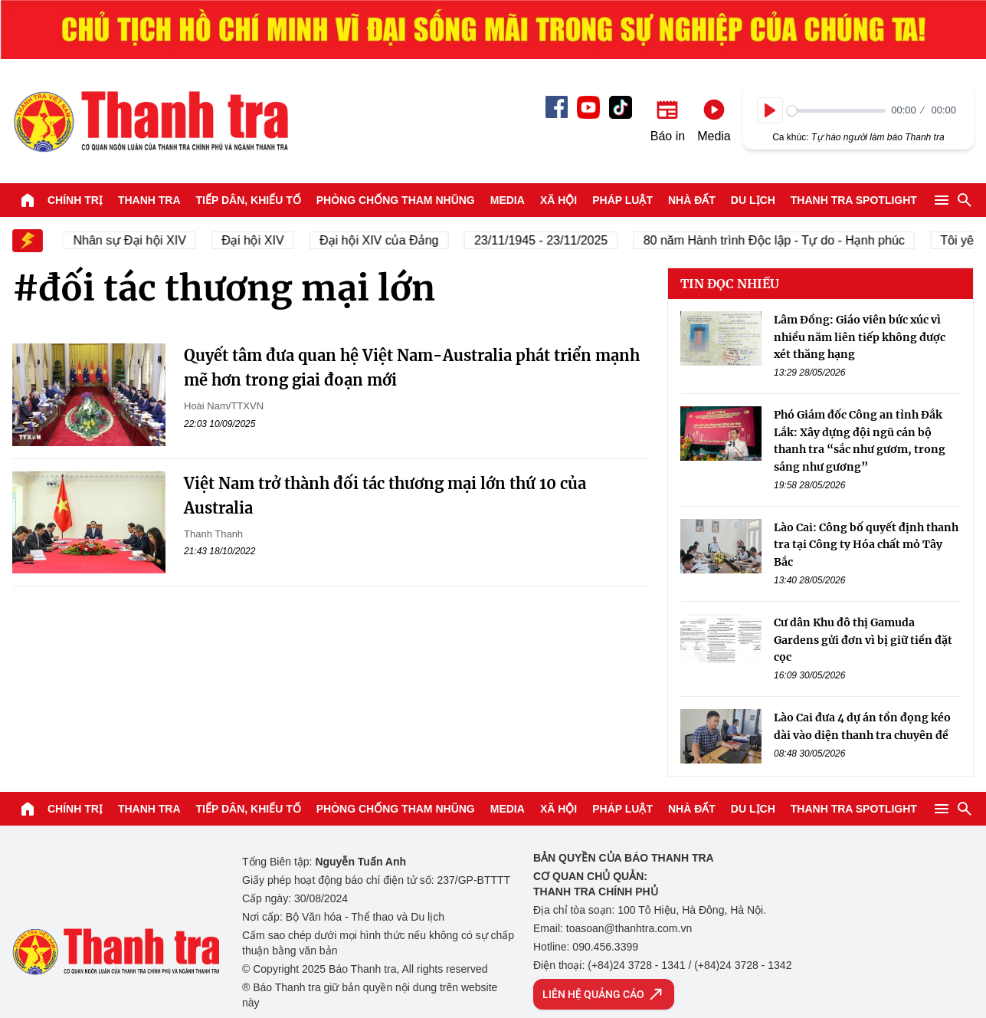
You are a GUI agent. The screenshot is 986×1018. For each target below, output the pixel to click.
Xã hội (558, 200)
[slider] (836, 110)
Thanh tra (149, 200)
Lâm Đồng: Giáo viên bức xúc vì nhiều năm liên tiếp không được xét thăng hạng (859, 337)
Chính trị (75, 200)
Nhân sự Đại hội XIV (140, 240)
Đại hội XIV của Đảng (390, 240)
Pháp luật (622, 200)
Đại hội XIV (264, 240)
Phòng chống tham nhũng (395, 200)
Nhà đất (692, 200)
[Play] (770, 110)
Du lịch (753, 200)
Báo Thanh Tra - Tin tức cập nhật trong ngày (150, 121)
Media (507, 200)
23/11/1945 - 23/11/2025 (551, 240)
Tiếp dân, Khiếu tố (248, 200)
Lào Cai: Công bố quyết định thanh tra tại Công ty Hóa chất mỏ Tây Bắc (866, 544)
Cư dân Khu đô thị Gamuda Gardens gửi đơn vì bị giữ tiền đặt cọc (863, 640)
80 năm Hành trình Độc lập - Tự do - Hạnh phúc (785, 240)
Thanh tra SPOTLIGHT (854, 200)
